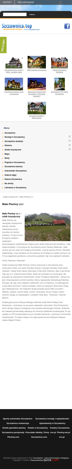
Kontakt (7, 2)
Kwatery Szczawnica (59, 428)
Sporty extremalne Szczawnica (17, 419)
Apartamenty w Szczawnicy (52, 423)
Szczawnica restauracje (18, 423)
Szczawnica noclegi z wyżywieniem (52, 419)
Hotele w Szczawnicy (38, 428)
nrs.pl (62, 437)
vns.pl (53, 432)
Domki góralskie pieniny (14, 428)
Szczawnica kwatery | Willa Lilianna (36, 117)
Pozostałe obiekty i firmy (37, 432)
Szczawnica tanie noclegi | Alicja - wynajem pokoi (14, 71)
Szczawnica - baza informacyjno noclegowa (51, 458)
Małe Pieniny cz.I (26, 197)
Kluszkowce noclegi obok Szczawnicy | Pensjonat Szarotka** (37, 94)
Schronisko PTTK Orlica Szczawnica (59, 93)
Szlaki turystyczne (10, 197)
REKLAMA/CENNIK (26, 2)
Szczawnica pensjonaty (13, 432)
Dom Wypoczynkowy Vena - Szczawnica (13, 93)
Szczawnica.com (39, 437)
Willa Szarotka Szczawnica (36, 70)
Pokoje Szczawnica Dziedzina (60, 71)
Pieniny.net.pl (63, 432)
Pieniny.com (13, 437)
